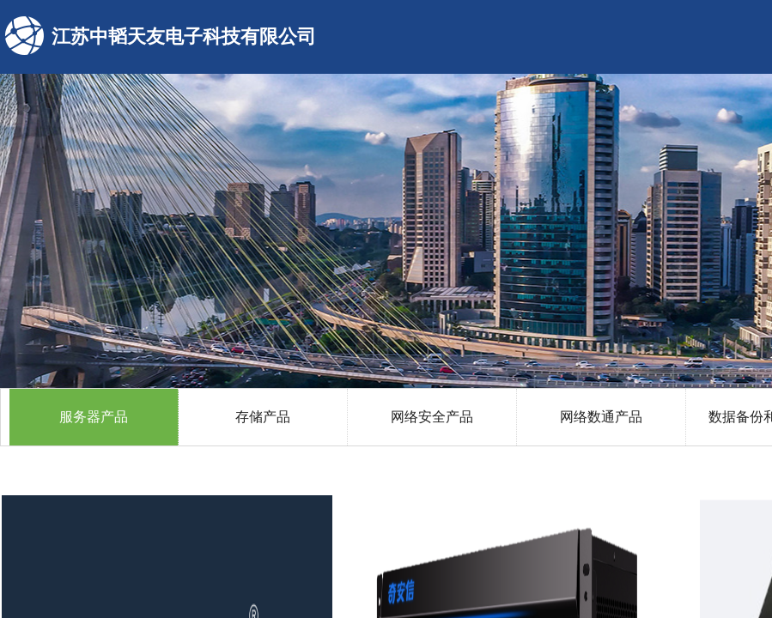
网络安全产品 (432, 416)
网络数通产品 (601, 416)
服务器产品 (93, 416)
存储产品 (262, 416)
